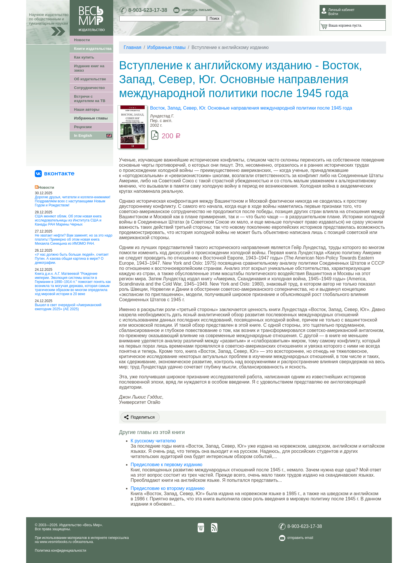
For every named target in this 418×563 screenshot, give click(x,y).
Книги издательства (92, 48)
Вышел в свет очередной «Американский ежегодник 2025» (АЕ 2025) (68, 307)
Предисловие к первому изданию (166, 464)
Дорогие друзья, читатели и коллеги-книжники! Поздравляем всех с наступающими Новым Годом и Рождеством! (72, 201)
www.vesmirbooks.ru (56, 542)
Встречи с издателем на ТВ (89, 98)
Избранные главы (91, 118)
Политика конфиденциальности (60, 551)
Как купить (84, 57)
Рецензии (83, 127)
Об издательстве (90, 79)
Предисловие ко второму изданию (167, 488)
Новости (82, 40)
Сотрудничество (89, 88)
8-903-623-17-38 (147, 10)
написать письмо (197, 10)
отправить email (300, 538)
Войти (333, 14)
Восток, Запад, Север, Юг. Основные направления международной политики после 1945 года (251, 108)
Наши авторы (86, 109)
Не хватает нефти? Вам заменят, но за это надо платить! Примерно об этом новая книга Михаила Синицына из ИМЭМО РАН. (73, 239)
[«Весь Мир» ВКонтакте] (54, 173)
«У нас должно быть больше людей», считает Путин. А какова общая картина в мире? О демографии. (72, 259)
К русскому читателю (153, 440)
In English (83, 135)
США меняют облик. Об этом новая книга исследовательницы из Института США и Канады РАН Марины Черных (68, 220)
